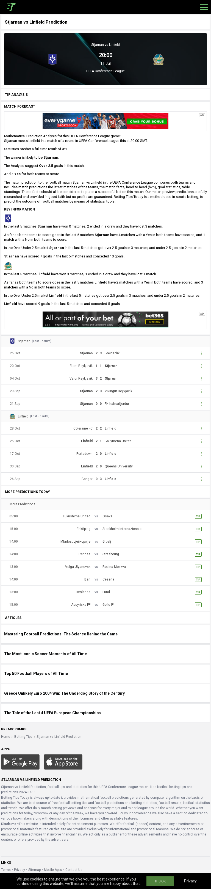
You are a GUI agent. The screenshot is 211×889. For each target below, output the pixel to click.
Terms (6, 870)
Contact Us (73, 870)
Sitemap (34, 870)
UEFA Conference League (105, 71)
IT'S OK (160, 881)
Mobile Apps (53, 870)
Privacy (19, 870)
